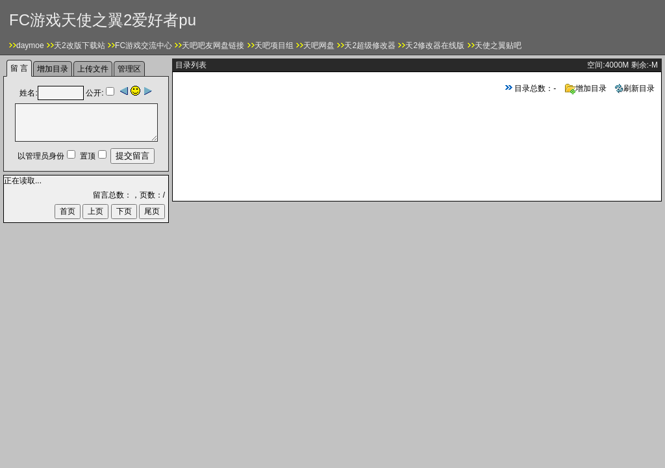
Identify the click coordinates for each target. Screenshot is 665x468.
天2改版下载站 (79, 45)
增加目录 (586, 88)
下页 (124, 211)
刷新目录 (635, 88)
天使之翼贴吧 (498, 45)
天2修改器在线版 (434, 45)
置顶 (87, 156)
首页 (67, 211)
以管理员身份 (41, 156)
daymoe (30, 45)
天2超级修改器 (369, 45)
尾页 (152, 211)
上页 (95, 211)
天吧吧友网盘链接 (213, 45)
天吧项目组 (274, 45)
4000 (614, 65)
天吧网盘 (318, 45)
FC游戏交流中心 (143, 45)
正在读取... (23, 180)
